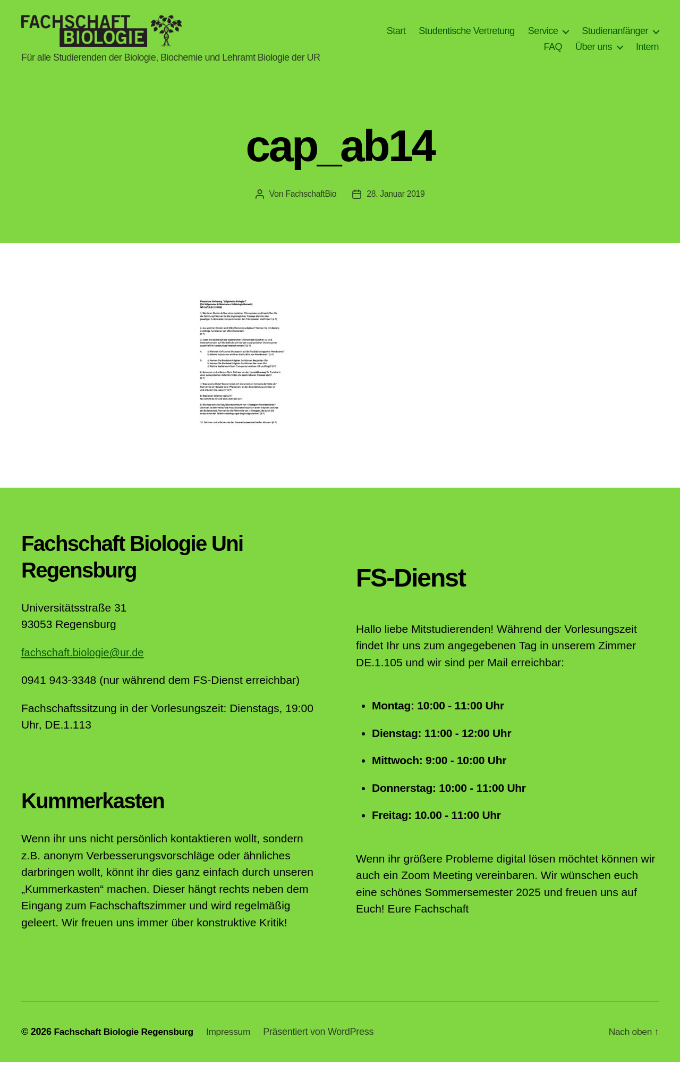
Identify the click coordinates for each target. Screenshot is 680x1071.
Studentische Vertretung (467, 35)
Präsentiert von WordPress (325, 1040)
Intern (647, 51)
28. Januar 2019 (396, 202)
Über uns (593, 51)
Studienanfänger (615, 35)
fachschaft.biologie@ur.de (85, 661)
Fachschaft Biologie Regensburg (126, 1040)
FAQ (552, 51)
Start (396, 35)
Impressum (234, 1040)
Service (543, 35)
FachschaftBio (310, 202)
